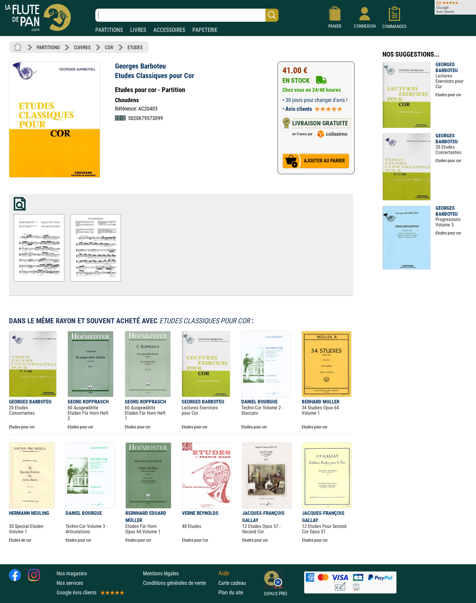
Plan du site (230, 592)
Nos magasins (72, 573)
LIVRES (138, 30)
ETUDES (134, 47)
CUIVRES (82, 47)
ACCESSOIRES (169, 30)
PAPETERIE (204, 30)
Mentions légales (161, 573)
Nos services (70, 583)
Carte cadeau (232, 583)
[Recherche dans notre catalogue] (187, 15)
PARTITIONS (109, 30)
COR (109, 47)
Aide (223, 573)
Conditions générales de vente (179, 583)
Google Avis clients (90, 592)
